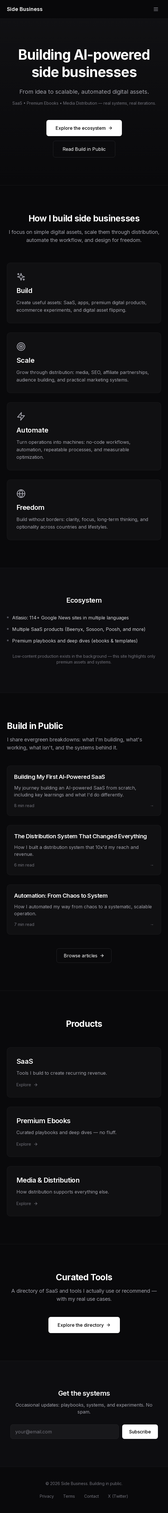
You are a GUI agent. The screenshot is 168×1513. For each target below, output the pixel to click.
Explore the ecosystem (84, 128)
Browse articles (84, 955)
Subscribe (140, 1432)
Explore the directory (84, 1325)
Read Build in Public (84, 149)
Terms (69, 1496)
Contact (91, 1496)
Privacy (47, 1496)
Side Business (25, 9)
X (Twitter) (118, 1496)
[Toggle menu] (156, 9)
